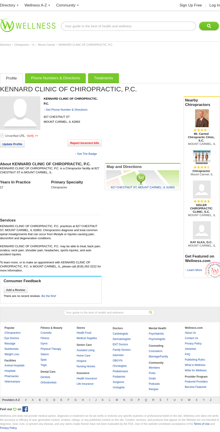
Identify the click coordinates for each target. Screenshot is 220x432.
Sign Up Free (190, 5)
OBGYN (117, 360)
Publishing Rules (195, 359)
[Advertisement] (81, 59)
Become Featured (195, 387)
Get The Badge (87, 153)
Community (65, 5)
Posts (152, 373)
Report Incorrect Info (84, 143)
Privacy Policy (193, 343)
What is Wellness (195, 365)
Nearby (202, 102)
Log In (214, 5)
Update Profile (12, 144)
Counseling (156, 345)
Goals (152, 378)
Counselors (155, 351)
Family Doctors (122, 349)
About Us (190, 332)
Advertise (190, 348)
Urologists (119, 387)
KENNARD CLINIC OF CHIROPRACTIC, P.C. (85, 44)
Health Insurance (87, 378)
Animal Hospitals (14, 365)
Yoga (44, 365)
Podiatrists (119, 376)
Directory (7, 5)
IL (33, 44)
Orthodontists (48, 382)
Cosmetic (46, 332)
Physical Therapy (51, 348)
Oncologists (120, 366)
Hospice (81, 361)
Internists (118, 355)
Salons (45, 354)
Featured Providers (196, 381)
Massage (9, 343)
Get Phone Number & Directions (66, 109)
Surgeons (118, 382)
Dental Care (48, 371)
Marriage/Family (158, 356)
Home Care (83, 355)
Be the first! (48, 296)
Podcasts (154, 383)
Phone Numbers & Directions (55, 78)
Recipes (153, 389)
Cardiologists (120, 333)
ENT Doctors (120, 344)
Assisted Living (86, 350)
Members (154, 367)
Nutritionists (11, 348)
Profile (11, 78)
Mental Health (157, 328)
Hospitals (9, 370)
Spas (44, 359)
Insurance (83, 373)
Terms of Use (202, 424)
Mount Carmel (47, 44)
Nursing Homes (86, 366)
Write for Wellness (196, 370)
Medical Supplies (87, 338)
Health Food (84, 332)
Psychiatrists (156, 333)
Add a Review (15, 290)
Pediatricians (120, 371)
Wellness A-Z (36, 5)
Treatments (103, 78)
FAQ (187, 354)
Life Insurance (85, 383)
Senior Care (84, 344)
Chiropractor (22, 44)
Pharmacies (11, 376)
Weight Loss (11, 354)
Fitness (45, 338)
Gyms (44, 343)
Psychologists (157, 339)
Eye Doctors (11, 338)
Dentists (45, 377)
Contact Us (191, 338)
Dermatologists (122, 339)
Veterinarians (12, 381)
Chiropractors (12, 332)
